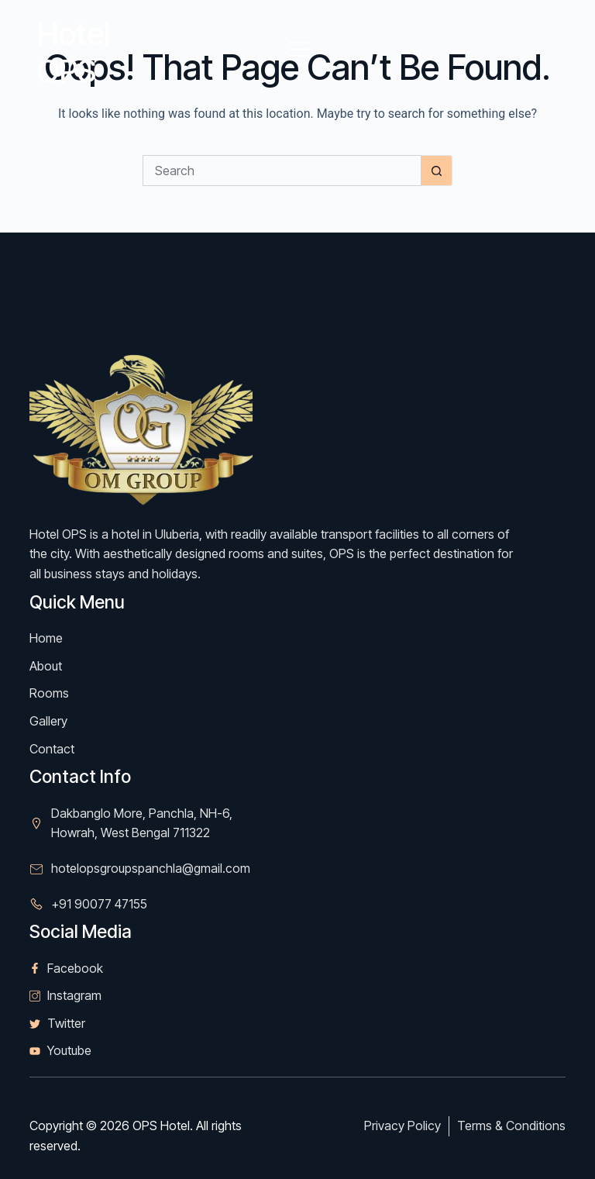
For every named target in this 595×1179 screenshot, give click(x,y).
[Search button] (436, 170)
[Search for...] (282, 170)
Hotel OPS (73, 52)
